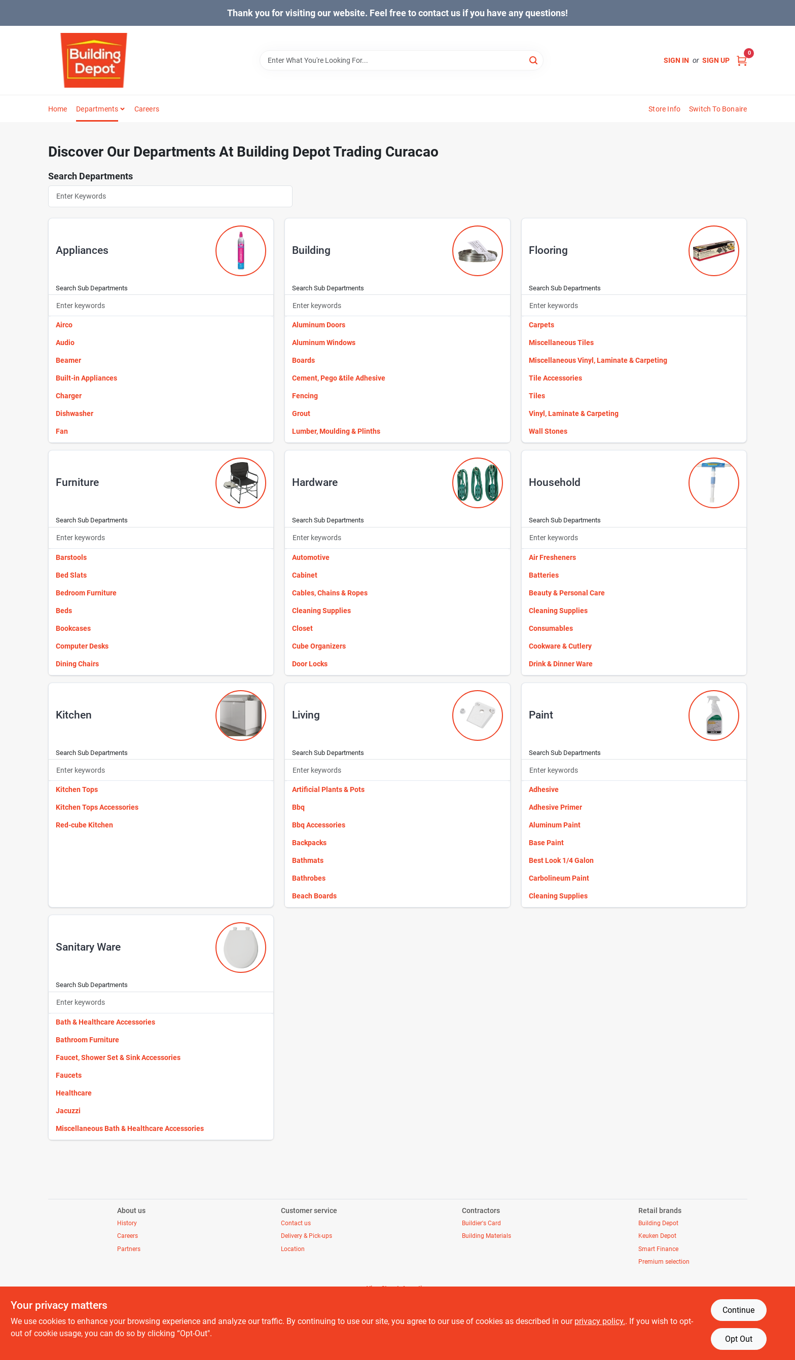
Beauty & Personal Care (567, 593)
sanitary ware (88, 947)
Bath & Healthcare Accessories (105, 1022)
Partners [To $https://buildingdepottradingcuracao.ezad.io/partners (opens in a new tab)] (128, 1249)
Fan (62, 431)
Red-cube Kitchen (84, 825)
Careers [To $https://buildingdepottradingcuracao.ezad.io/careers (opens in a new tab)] (127, 1235)
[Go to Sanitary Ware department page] (240, 947)
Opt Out (738, 1339)
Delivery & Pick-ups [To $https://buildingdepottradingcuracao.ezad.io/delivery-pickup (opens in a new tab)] (306, 1235)
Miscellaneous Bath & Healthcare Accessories (130, 1128)
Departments (97, 109)
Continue (738, 1310)
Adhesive (544, 789)
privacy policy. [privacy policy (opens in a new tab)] (599, 1321)
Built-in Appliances (86, 378)
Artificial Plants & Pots (328, 789)
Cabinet (304, 575)
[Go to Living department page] (477, 715)
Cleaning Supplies (321, 611)
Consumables (551, 628)
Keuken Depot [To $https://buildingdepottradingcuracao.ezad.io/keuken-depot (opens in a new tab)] (657, 1235)
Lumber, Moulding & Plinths (336, 431)
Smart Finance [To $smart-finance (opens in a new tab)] (658, 1249)
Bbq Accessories (318, 825)
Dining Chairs (77, 664)
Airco (64, 325)
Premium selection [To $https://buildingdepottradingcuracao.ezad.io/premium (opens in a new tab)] (664, 1261)
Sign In (676, 60)
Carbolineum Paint (559, 878)
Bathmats (307, 860)
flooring (548, 250)
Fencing (305, 396)
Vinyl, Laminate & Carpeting (574, 413)
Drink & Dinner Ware (561, 664)
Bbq (298, 807)
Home (57, 109)
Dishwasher (74, 413)
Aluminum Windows (323, 342)
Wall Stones (548, 431)
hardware (315, 482)
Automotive (311, 557)
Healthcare (74, 1093)
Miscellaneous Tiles (561, 342)
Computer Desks (82, 646)
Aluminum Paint (555, 825)
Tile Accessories (555, 378)
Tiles (537, 396)
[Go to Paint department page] (714, 715)
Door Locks (310, 664)
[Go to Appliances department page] (240, 250)
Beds (64, 611)
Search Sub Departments (92, 288)
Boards (303, 360)
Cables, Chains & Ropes (330, 593)
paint (541, 715)
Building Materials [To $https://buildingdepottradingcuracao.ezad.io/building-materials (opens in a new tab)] (486, 1235)
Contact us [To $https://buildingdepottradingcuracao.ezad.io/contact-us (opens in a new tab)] (296, 1223)
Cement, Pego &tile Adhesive (338, 378)
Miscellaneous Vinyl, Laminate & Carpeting (598, 360)
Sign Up (716, 60)
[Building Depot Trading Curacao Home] (93, 60)
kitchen (74, 715)
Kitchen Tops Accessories (97, 807)
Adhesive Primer (555, 807)
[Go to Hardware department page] (477, 483)
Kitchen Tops (77, 789)
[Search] (534, 59)
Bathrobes (309, 878)
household (555, 482)
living (306, 715)
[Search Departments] (170, 196)
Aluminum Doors (318, 325)
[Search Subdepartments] (161, 305)
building (311, 250)
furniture (77, 482)
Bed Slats (71, 575)
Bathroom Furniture (87, 1040)
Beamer (68, 360)
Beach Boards (314, 896)
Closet (302, 628)
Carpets (541, 325)
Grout (301, 413)
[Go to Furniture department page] (240, 483)
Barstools (71, 557)
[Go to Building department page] (477, 250)
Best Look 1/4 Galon (561, 860)
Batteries (544, 575)
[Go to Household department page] (714, 483)
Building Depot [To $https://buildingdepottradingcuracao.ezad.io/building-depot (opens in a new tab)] (658, 1223)
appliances (82, 250)
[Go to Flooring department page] (714, 250)
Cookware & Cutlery (560, 646)
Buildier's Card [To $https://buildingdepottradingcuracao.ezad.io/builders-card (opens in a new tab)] (481, 1223)
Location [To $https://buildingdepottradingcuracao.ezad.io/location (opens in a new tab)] (293, 1249)
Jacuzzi (68, 1111)
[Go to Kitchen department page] (240, 715)
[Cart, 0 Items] (742, 60)
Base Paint (546, 843)
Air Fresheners (552, 557)
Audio (65, 342)
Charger (69, 396)
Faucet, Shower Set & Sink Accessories (118, 1057)
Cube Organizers (319, 646)
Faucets (69, 1075)
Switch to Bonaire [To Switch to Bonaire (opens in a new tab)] (718, 109)
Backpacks (309, 843)
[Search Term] (402, 60)
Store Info (664, 109)
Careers (146, 109)
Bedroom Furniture (86, 593)
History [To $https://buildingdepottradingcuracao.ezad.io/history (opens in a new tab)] (127, 1223)
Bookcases (73, 628)
